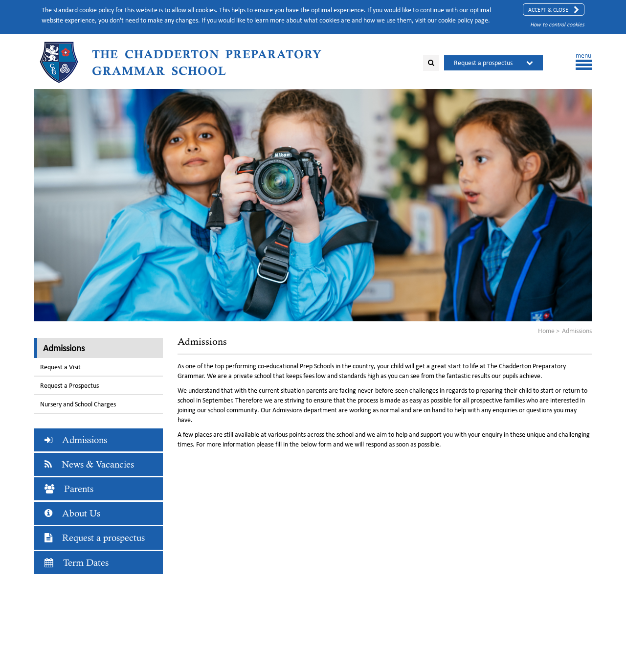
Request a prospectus (483, 63)
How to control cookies (557, 24)
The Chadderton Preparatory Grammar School (207, 62)
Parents (69, 488)
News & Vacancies (89, 464)
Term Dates (77, 562)
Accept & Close (553, 9)
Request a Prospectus (69, 385)
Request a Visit (60, 367)
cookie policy (455, 20)
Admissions (64, 348)
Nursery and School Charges (78, 404)
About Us (72, 513)
